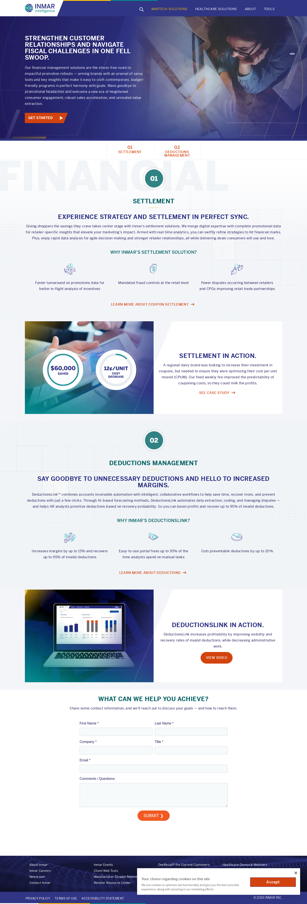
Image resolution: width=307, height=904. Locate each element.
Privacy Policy (38, 898)
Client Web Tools (106, 871)
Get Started (40, 118)
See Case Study (214, 393)
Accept (273, 882)
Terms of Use (66, 898)
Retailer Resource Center (112, 883)
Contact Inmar (40, 883)
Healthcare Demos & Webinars (245, 865)
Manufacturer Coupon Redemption (119, 877)
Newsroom (37, 877)
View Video (216, 657)
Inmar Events (103, 865)
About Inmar (38, 865)
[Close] (296, 873)
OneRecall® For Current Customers (184, 865)
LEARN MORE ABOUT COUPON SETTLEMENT (150, 304)
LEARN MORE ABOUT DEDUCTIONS (150, 572)
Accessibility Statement (103, 898)
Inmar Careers (40, 871)
